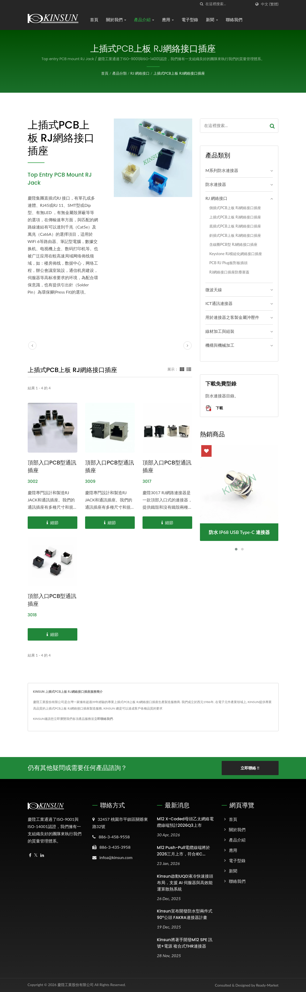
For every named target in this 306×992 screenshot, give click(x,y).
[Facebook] (30, 855)
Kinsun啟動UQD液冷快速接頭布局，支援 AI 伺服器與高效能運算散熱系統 (185, 882)
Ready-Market (267, 985)
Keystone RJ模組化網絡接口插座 (235, 253)
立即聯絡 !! (250, 768)
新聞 (212, 20)
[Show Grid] (182, 369)
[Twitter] (36, 855)
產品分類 (119, 73)
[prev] (32, 345)
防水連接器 (215, 184)
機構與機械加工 (219, 345)
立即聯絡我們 (103, 719)
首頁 (94, 20)
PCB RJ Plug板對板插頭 (228, 263)
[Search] (228, 4)
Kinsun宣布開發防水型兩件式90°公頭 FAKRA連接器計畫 (184, 914)
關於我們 (116, 20)
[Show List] (188, 369)
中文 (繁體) (269, 4)
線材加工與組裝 (219, 331)
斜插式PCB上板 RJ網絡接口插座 (235, 235)
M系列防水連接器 (221, 170)
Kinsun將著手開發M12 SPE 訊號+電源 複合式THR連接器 (185, 943)
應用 (168, 20)
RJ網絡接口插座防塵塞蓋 (229, 272)
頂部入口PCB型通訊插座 (52, 466)
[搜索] (201, 4)
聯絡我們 (234, 20)
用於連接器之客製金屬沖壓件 (232, 317)
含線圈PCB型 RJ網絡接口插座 (233, 244)
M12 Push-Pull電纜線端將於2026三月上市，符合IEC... (183, 851)
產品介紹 (144, 20)
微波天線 (213, 289)
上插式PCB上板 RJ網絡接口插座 (179, 73)
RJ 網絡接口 (140, 73)
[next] (187, 345)
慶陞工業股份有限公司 (75, 984)
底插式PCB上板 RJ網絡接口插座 (235, 226)
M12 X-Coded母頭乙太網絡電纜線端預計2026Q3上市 (185, 822)
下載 (214, 408)
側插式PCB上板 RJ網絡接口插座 (235, 208)
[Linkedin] (42, 855)
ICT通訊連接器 (219, 303)
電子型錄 (190, 20)
